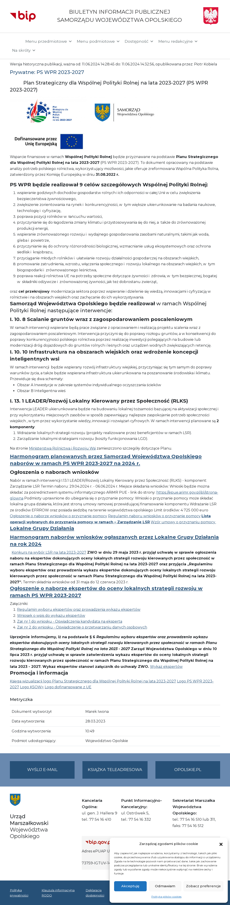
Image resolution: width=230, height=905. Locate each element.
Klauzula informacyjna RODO (58, 892)
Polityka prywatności (19, 892)
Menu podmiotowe (98, 41)
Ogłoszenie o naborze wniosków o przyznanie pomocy (58, 516)
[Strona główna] (15, 41)
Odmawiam (165, 886)
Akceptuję (130, 886)
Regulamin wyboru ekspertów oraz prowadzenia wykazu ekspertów (78, 609)
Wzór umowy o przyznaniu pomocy (183, 522)
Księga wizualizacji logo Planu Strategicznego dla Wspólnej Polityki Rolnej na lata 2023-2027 (93, 681)
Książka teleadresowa (115, 769)
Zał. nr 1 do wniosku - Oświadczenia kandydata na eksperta (69, 621)
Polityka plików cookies (166, 896)
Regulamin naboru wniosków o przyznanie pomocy (154, 516)
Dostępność (139, 41)
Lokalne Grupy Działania (42, 528)
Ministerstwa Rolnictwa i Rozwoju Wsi (62, 448)
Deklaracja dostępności (95, 892)
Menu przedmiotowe (48, 41)
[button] (221, 844)
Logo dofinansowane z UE (68, 687)
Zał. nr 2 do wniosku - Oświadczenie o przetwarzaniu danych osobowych (82, 627)
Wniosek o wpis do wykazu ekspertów (51, 615)
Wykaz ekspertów (166, 666)
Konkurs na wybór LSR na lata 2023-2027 (49, 552)
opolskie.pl (187, 769)
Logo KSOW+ (32, 687)
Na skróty (24, 50)
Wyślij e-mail (51, 772)
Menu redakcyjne (178, 41)
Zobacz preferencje (203, 886)
